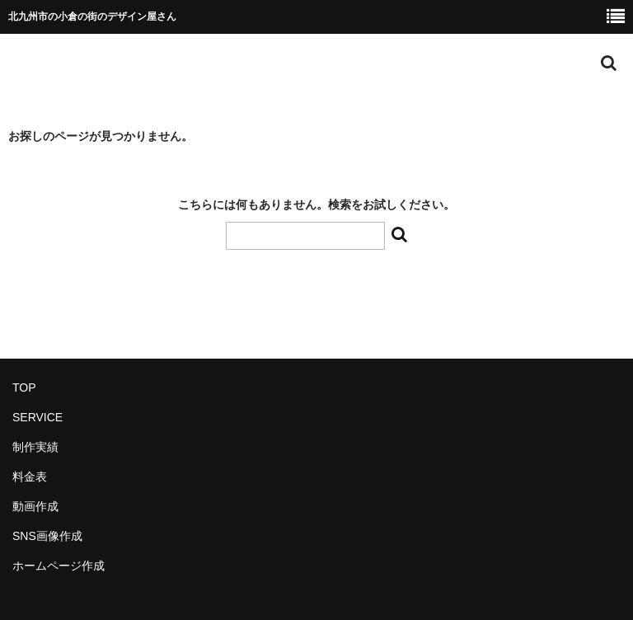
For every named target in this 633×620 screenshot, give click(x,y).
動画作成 (35, 506)
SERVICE (37, 417)
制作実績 (35, 446)
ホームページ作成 (58, 565)
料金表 (29, 476)
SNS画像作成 (47, 535)
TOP (24, 387)
